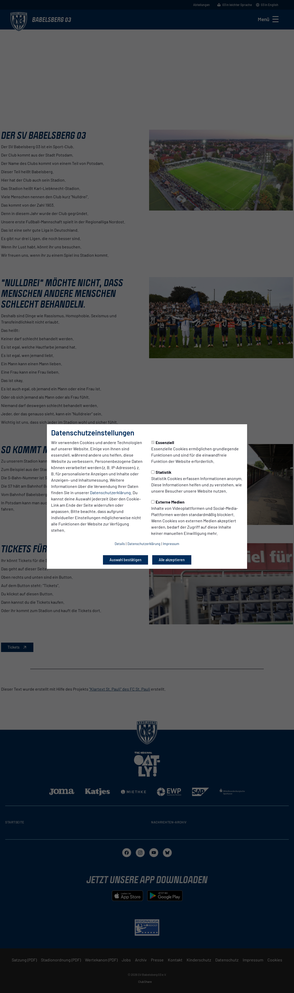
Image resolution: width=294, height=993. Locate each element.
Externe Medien (168, 501)
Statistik (161, 472)
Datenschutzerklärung (110, 492)
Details (120, 544)
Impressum (171, 544)
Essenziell (162, 442)
